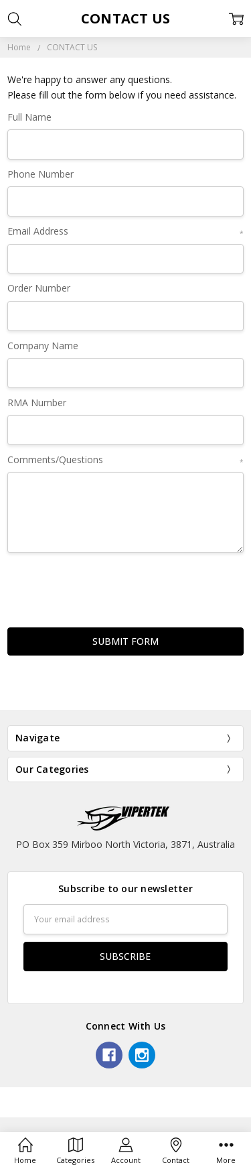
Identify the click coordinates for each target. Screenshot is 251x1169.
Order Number (38, 288)
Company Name (42, 345)
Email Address (125, 232)
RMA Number (36, 402)
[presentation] (109, 586)
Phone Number (40, 174)
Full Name (29, 117)
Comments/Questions (125, 460)
